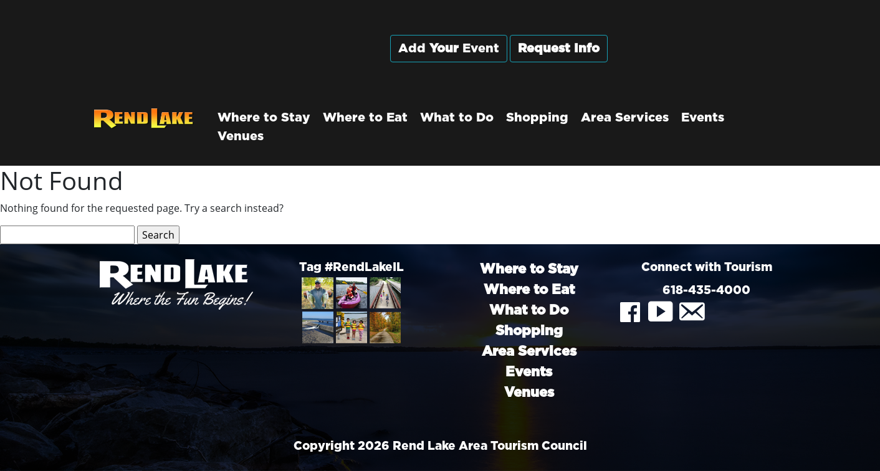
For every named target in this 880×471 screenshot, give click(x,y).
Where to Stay (264, 118)
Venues (241, 136)
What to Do (457, 118)
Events (702, 118)
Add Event (448, 48)
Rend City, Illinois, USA (706, 61)
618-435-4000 (706, 291)
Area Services (625, 118)
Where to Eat (365, 118)
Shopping (537, 118)
